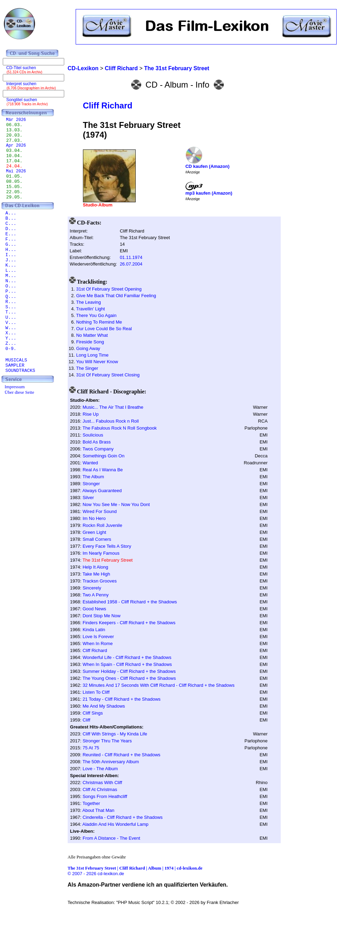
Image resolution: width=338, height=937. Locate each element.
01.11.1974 (131, 257)
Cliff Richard (108, 105)
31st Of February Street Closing (108, 374)
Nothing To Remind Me (99, 322)
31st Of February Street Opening (109, 289)
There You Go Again (96, 315)
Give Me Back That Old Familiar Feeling (116, 295)
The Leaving (88, 302)
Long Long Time (92, 355)
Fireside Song (90, 341)
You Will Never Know (97, 361)
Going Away (88, 348)
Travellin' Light (90, 308)
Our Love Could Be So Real (104, 328)
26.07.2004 (131, 264)
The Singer (87, 368)
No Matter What (92, 335)
